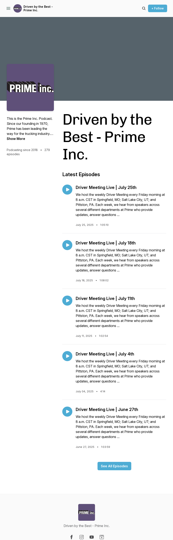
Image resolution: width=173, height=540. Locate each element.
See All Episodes (114, 466)
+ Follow (157, 8)
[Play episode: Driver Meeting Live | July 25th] (67, 190)
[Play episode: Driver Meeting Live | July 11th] (67, 301)
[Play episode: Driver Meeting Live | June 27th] (67, 412)
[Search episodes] (144, 8)
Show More (16, 139)
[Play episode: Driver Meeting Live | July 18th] (67, 245)
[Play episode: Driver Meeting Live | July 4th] (67, 356)
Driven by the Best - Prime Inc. (38, 8)
